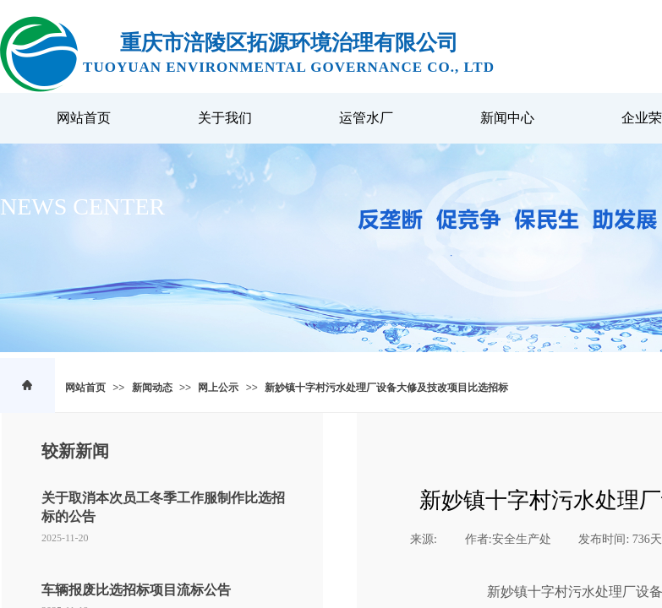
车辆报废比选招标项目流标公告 (136, 590)
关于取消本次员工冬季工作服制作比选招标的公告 (163, 507)
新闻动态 (152, 388)
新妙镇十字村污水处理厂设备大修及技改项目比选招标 (386, 388)
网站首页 (85, 388)
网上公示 (218, 388)
